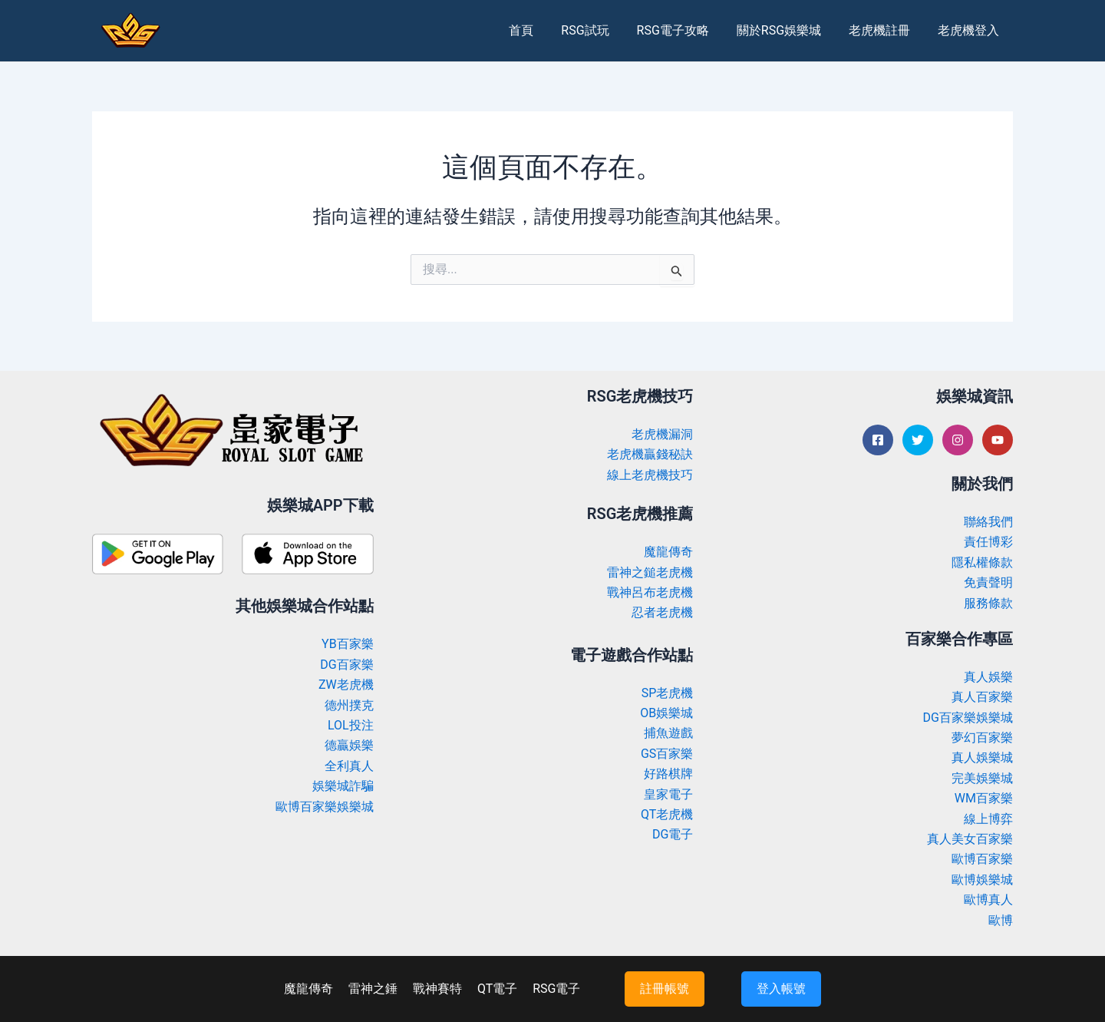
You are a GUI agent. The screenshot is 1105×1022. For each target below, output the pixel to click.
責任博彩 (988, 541)
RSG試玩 (598, 30)
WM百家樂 (984, 798)
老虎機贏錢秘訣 (650, 454)
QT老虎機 (667, 814)
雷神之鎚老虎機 (650, 572)
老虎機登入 (970, 30)
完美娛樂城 (982, 778)
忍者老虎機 (662, 612)
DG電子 (672, 834)
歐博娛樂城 (982, 879)
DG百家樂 (346, 664)
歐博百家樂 (982, 859)
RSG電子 (556, 988)
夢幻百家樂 (982, 737)
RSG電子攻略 (683, 30)
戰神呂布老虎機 (650, 592)
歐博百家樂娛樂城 (324, 806)
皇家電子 (668, 794)
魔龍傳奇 (668, 551)
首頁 (538, 30)
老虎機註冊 (884, 30)
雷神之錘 (372, 988)
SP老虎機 (668, 693)
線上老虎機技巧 (650, 475)
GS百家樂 (667, 753)
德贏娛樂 (349, 745)
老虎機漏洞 (662, 434)
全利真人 (349, 766)
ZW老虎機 (346, 684)
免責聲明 (988, 582)
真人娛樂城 (982, 757)
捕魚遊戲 (668, 733)
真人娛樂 (988, 677)
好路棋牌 (668, 773)
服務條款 (988, 603)
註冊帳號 (664, 988)
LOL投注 (351, 725)
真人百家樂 (982, 697)
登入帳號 (781, 988)
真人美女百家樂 (970, 839)
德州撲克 (349, 705)
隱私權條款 (982, 562)
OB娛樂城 (666, 713)
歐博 (1000, 920)
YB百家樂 (348, 644)
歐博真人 (988, 899)
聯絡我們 (988, 521)
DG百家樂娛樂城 (968, 717)
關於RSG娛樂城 (786, 30)
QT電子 (497, 988)
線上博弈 (988, 819)
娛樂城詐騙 (343, 786)
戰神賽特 (437, 988)
